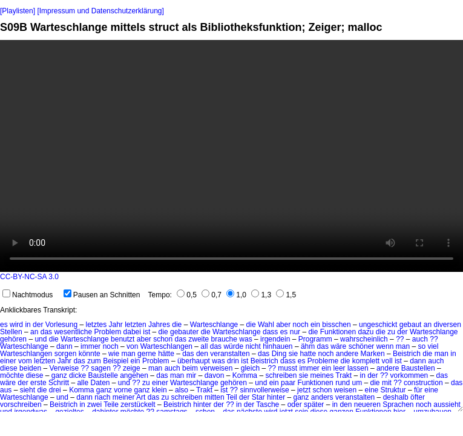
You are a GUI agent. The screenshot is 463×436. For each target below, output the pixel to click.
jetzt (303, 390)
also (181, 390)
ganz (59, 375)
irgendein (275, 339)
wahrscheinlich (364, 339)
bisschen (336, 324)
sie (293, 353)
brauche (224, 339)
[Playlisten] (17, 11)
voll (387, 361)
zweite (198, 339)
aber (283, 324)
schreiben (281, 375)
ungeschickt (378, 324)
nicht (252, 346)
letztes (96, 324)
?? (400, 339)
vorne (123, 390)
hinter (276, 397)
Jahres (159, 324)
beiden (30, 368)
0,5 (187, 295)
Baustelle (102, 375)
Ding (279, 353)
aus (5, 390)
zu (391, 332)
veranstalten (229, 353)
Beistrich (407, 353)
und (40, 339)
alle (82, 382)
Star (258, 397)
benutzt (122, 339)
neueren (367, 404)
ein (315, 324)
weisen (345, 390)
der (38, 324)
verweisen (216, 368)
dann (64, 346)
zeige (131, 368)
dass (270, 332)
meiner (124, 397)
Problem (108, 332)
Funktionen (338, 332)
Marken (373, 353)
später (314, 404)
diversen (447, 324)
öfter (417, 397)
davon (215, 375)
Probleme (322, 361)
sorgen (65, 353)
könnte (89, 353)
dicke (77, 375)
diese (9, 368)
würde (233, 346)
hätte (166, 353)
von (132, 346)
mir (191, 375)
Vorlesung (61, 324)
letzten (135, 324)
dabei (132, 332)
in (27, 324)
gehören (13, 339)
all (204, 346)
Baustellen (418, 368)
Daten (100, 382)
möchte (12, 375)
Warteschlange (214, 324)
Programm (315, 339)
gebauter (184, 332)
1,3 (261, 295)
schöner (362, 346)
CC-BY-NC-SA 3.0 (29, 276)
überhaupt (193, 361)
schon (162, 339)
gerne (146, 353)
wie (113, 353)
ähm (308, 346)
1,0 (236, 295)
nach (102, 397)
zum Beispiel (107, 361)
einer (8, 361)
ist (146, 332)
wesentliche (73, 332)
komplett (365, 361)
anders (322, 397)
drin (233, 361)
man (403, 346)
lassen (358, 368)
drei (55, 390)
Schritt (58, 382)
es (4, 324)
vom (25, 361)
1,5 (286, 295)
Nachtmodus (27, 295)
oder (294, 404)
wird (16, 324)
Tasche (267, 404)
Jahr (116, 324)
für (418, 390)
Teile (111, 404)
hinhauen (277, 346)
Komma (244, 375)
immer (90, 346)
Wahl (266, 324)
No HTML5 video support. (231, 156)
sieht (27, 390)
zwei (94, 404)
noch (301, 324)
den (202, 353)
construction (423, 382)
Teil (231, 397)
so (421, 346)
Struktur (393, 390)
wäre (338, 346)
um (357, 382)
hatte (308, 353)
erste (38, 382)
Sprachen (398, 404)
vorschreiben (21, 404)
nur (295, 332)
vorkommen (409, 375)
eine (372, 390)
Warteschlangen (166, 346)
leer (339, 368)
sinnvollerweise (264, 390)
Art (140, 397)
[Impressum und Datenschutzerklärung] (100, 11)
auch (420, 339)
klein (159, 390)
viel (432, 346)
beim (190, 368)
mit (387, 382)
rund (342, 382)
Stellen (11, 332)
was (245, 339)
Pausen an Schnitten (102, 295)
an (428, 324)
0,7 (212, 295)
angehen (134, 375)
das (46, 332)
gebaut (410, 324)
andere (347, 353)
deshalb (396, 397)
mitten (215, 397)
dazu (365, 332)
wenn (385, 346)
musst (287, 368)
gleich (250, 368)
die (177, 324)
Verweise (64, 368)
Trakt (343, 375)
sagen (101, 368)
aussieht (447, 404)
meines (321, 375)
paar (288, 382)
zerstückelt (137, 404)
